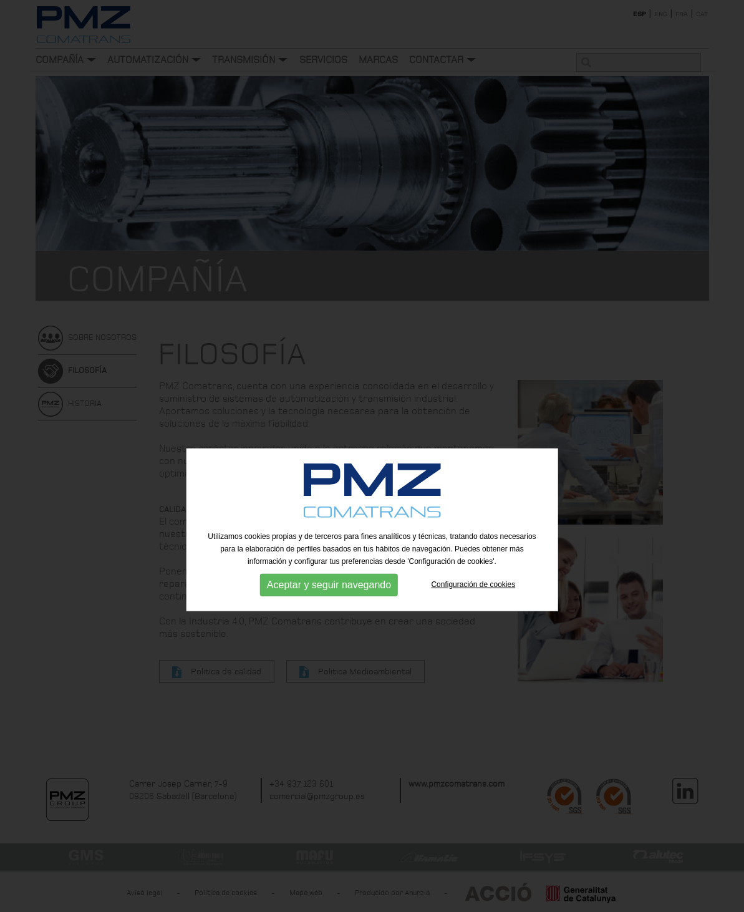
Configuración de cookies (473, 607)
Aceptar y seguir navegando (329, 607)
